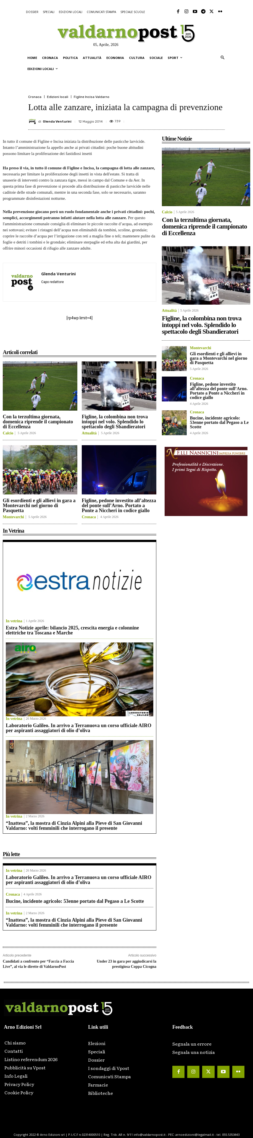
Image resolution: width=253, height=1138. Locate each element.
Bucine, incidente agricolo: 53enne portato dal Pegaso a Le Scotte (75, 901)
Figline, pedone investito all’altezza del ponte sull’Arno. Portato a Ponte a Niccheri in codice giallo (119, 505)
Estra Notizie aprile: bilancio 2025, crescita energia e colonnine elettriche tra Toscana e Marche (72, 630)
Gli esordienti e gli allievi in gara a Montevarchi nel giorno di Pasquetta (39, 505)
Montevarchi (13, 517)
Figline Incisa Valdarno (91, 96)
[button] (222, 58)
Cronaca (34, 96)
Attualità (89, 433)
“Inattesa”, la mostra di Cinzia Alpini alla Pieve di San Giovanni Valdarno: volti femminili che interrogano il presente (74, 825)
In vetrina (14, 621)
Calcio (8, 433)
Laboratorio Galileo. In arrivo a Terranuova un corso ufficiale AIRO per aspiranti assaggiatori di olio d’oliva (78, 728)
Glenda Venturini (57, 121)
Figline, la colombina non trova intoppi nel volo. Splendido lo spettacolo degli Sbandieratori (115, 421)
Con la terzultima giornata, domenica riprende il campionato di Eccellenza (38, 421)
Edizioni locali (57, 96)
